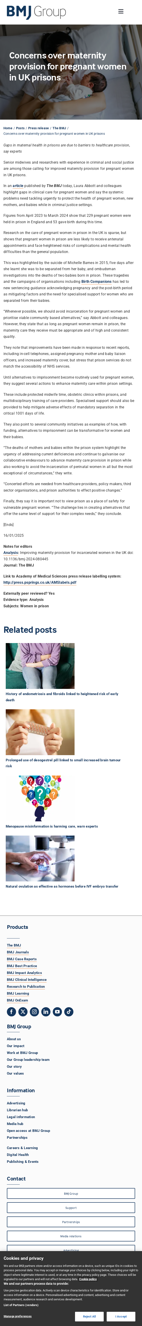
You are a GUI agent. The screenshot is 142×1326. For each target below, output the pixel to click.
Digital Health (18, 1155)
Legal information (21, 1117)
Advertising (16, 1103)
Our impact (15, 1046)
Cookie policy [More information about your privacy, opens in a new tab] (88, 1279)
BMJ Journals (18, 952)
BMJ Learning (18, 993)
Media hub (15, 1124)
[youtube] (57, 1011)
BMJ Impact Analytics (24, 973)
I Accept (121, 1316)
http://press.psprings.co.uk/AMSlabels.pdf (39, 582)
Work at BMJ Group (22, 1053)
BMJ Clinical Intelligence (27, 980)
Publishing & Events (23, 1162)
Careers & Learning (22, 1148)
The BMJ (14, 945)
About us (14, 1039)
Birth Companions (96, 281)
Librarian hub (17, 1110)
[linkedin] (45, 1011)
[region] (71, 1288)
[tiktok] (68, 1011)
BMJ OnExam (17, 1000)
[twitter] (23, 1011)
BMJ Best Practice (22, 966)
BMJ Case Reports (22, 959)
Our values (15, 1073)
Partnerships (17, 1138)
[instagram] (34, 1011)
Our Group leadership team (28, 1060)
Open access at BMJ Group (28, 1131)
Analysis (10, 552)
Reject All (89, 1316)
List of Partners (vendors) (21, 1305)
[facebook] (11, 1011)
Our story (14, 1067)
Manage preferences (18, 1316)
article (18, 186)
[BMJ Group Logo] (37, 7)
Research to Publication (26, 987)
